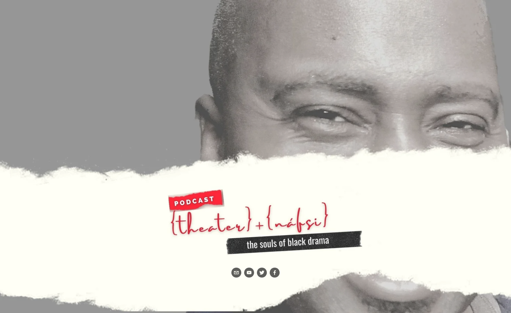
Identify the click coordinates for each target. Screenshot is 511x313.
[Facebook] (275, 273)
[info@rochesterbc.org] (236, 273)
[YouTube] (249, 273)
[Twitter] (262, 273)
